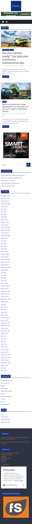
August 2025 (4, 206)
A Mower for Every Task (7, 180)
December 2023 (5, 259)
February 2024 (5, 254)
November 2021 (5, 325)
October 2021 (5, 328)
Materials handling (6, 391)
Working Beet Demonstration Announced (12, 175)
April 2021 (4, 344)
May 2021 (3, 341)
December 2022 (5, 291)
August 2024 (4, 238)
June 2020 (4, 370)
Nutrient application (7, 396)
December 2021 (5, 323)
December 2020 (5, 355)
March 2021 (4, 347)
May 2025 (3, 214)
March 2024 (4, 251)
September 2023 (5, 267)
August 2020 (4, 365)
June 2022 (4, 307)
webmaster (15, 65)
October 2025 (5, 201)
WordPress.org (5, 422)
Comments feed (5, 419)
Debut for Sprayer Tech (7, 186)
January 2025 (4, 225)
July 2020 (3, 368)
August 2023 (4, 270)
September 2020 (5, 362)
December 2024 (5, 227)
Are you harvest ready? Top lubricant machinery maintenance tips (15, 58)
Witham (22, 65)
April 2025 (4, 217)
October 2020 (5, 360)
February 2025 (5, 222)
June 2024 (4, 243)
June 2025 (4, 212)
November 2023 (5, 262)
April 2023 (4, 280)
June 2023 (4, 275)
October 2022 (5, 296)
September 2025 (5, 204)
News (11, 50)
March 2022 (4, 315)
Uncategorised (5, 404)
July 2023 (3, 272)
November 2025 (5, 198)
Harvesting (5, 50)
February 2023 (5, 286)
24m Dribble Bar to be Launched (10, 183)
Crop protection (5, 383)
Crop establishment (6, 380)
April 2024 (4, 249)
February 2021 (5, 349)
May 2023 (3, 278)
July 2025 (3, 209)
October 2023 (5, 265)
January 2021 (4, 352)
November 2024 (5, 230)
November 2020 (5, 357)
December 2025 (5, 196)
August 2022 (4, 302)
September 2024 (5, 235)
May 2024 (3, 246)
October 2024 (5, 233)
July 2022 (3, 304)
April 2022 (4, 312)
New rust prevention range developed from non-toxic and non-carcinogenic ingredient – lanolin (15, 107)
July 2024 (3, 241)
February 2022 (5, 317)
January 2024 (4, 257)
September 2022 (5, 299)
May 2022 (3, 310)
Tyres (2, 401)
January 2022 (4, 320)
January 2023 (4, 288)
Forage (3, 386)
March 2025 (4, 219)
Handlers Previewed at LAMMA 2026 (11, 178)
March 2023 (4, 283)
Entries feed (4, 417)
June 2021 (4, 339)
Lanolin (24, 113)
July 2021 (3, 336)
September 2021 (5, 331)
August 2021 (4, 333)
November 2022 (5, 294)
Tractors (3, 399)
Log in (2, 414)
